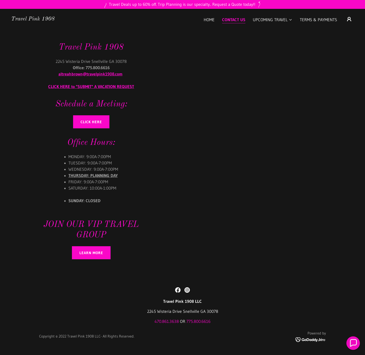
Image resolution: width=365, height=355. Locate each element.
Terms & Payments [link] (318, 19)
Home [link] (209, 19)
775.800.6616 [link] (198, 321)
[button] (272, 20)
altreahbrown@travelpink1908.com (90, 74)
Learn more (91, 252)
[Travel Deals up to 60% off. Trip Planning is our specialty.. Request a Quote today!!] (182, 4)
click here (91, 121)
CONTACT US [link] (233, 19)
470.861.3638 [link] (167, 321)
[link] (33, 19)
